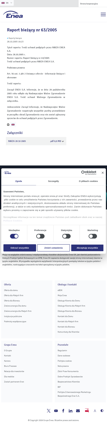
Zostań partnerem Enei (14, 382)
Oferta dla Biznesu (12, 300)
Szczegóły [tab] (53, 181)
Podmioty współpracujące (15, 321)
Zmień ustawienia (53, 248)
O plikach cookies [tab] (88, 181)
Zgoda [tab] (18, 181)
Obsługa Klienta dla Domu (69, 300)
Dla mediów (9, 376)
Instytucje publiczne (13, 316)
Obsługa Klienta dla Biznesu (70, 311)
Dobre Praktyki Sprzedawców (70, 376)
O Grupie (8, 350)
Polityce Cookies (12, 220)
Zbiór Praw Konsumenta (68, 371)
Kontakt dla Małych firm (68, 321)
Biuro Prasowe (10, 366)
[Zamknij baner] (103, 173)
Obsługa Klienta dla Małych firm (71, 306)
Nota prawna (63, 366)
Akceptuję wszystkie (87, 248)
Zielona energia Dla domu (15, 306)
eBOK (60, 290)
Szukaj (96, 14)
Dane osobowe (64, 355)
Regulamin (62, 350)
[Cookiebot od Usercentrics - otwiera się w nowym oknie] (83, 172)
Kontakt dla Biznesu (66, 327)
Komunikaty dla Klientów (68, 332)
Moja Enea (62, 295)
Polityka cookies (65, 361)
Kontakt (7, 355)
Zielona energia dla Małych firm (17, 311)
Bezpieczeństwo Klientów (69, 382)
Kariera (7, 361)
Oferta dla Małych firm (13, 295)
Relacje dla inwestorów (14, 371)
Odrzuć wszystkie (20, 248)
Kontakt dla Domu (65, 316)
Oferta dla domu (11, 290)
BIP (59, 387)
